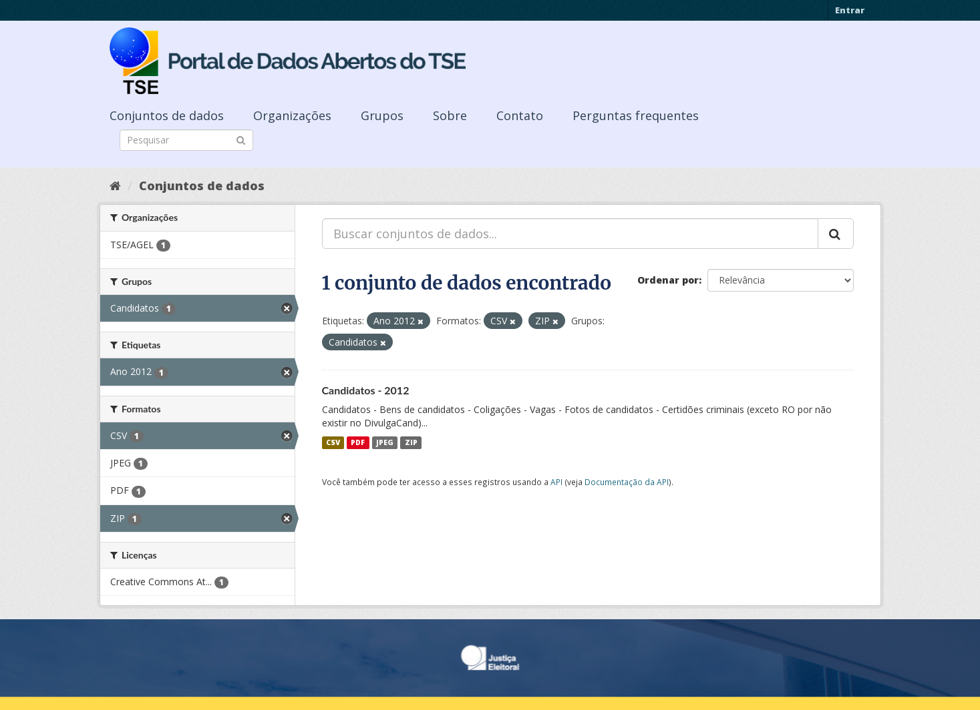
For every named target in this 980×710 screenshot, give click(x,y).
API (556, 481)
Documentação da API (627, 481)
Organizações (292, 115)
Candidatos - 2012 (366, 390)
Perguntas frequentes (636, 115)
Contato (519, 115)
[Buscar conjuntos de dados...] (570, 233)
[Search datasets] (186, 140)
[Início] (115, 186)
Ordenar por (668, 280)
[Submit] (241, 139)
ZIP (411, 442)
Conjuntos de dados (167, 115)
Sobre (450, 115)
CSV (333, 442)
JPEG (384, 442)
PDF (358, 442)
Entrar (849, 10)
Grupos (382, 115)
